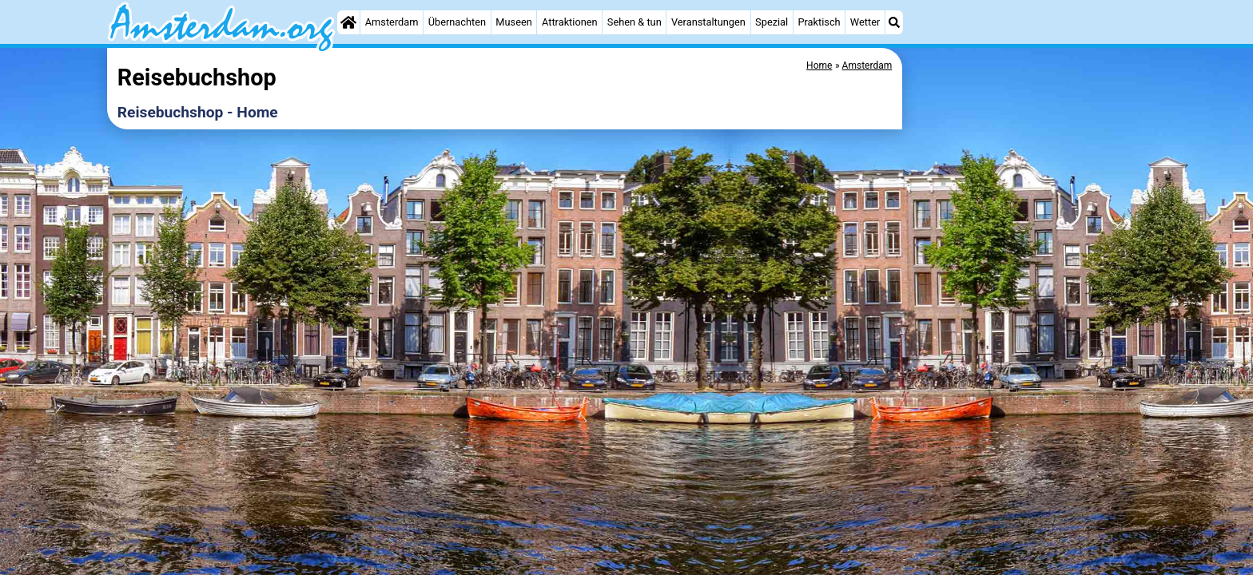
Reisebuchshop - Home (197, 112)
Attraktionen (570, 22)
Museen (513, 22)
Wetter (865, 22)
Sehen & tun (634, 22)
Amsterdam (392, 22)
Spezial (771, 22)
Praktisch (819, 22)
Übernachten (457, 22)
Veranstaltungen (708, 22)
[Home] (348, 22)
